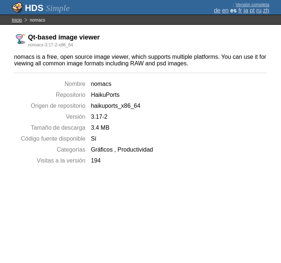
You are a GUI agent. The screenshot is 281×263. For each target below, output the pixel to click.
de (217, 10)
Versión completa (252, 4)
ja (246, 10)
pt (252, 10)
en (225, 10)
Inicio (17, 20)
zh (266, 10)
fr (240, 10)
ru (258, 10)
